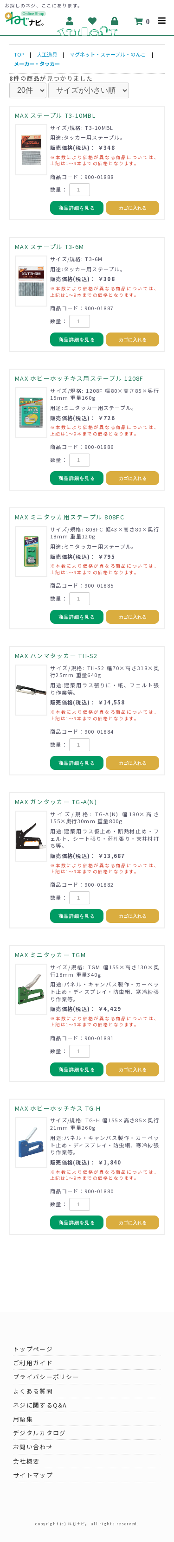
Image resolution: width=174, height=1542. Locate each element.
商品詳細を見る (76, 208)
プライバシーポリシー (46, 1376)
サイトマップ (33, 1475)
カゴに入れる (133, 208)
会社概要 (26, 1461)
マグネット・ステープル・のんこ (108, 54)
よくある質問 (33, 1391)
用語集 (23, 1418)
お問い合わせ (33, 1446)
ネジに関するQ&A (40, 1405)
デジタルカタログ (39, 1432)
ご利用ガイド (33, 1362)
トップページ (33, 1348)
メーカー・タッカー (37, 63)
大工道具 (47, 54)
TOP (19, 54)
